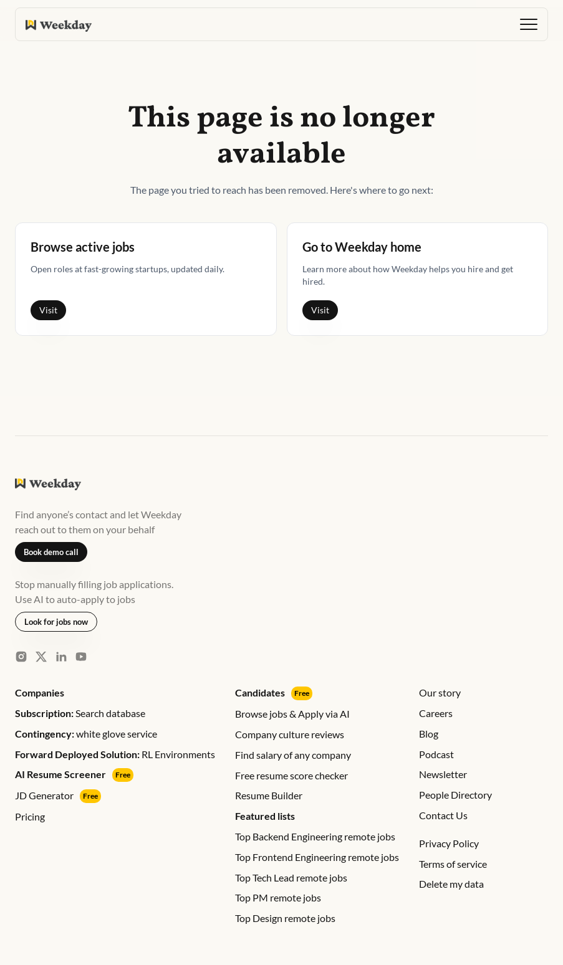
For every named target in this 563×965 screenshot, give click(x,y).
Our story (440, 692)
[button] (528, 24)
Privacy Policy (449, 843)
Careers (436, 713)
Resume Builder (268, 795)
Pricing (30, 816)
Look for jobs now (56, 622)
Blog (428, 733)
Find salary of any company (293, 755)
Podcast (436, 754)
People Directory (455, 795)
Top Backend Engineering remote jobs (315, 836)
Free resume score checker (291, 775)
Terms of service (453, 864)
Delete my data (451, 884)
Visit (48, 310)
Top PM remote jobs (278, 897)
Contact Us (443, 815)
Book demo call (51, 552)
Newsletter (443, 774)
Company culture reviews (289, 734)
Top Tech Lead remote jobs (291, 877)
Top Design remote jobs (285, 918)
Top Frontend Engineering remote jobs (317, 857)
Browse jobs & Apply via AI (292, 714)
